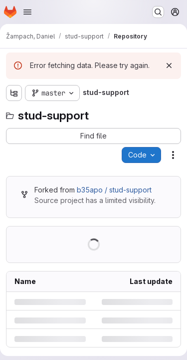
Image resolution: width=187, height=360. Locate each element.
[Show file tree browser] (14, 93)
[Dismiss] (169, 66)
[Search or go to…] (158, 12)
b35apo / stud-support (114, 190)
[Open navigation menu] (27, 12)
